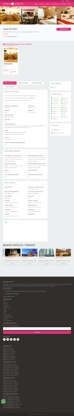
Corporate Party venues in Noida (10, 366)
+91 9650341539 (8, 293)
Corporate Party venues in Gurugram (11, 367)
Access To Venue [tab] (23, 83)
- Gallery (5, 311)
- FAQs (4, 309)
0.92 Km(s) (11, 264)
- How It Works (6, 307)
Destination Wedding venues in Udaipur (11, 398)
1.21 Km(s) (45, 264)
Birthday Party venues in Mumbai (10, 385)
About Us (48, 4)
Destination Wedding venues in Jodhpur (11, 399)
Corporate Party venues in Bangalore (11, 372)
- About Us (5, 303)
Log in (62, 1)
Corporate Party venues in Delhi (10, 364)
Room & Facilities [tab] (37, 83)
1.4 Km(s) (62, 264)
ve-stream (63, 4)
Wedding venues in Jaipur (8, 354)
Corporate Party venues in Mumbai (10, 369)
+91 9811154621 (16, 293)
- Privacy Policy (6, 315)
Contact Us (55, 4)
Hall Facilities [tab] (10, 86)
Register (68, 1)
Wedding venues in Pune (8, 359)
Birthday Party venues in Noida (9, 382)
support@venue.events (10, 296)
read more (57, 285)
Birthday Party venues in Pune (9, 391)
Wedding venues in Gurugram (9, 351)
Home (36, 4)
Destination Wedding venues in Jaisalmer (12, 401)
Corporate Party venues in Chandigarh (11, 374)
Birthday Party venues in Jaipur (10, 386)
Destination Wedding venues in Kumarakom (12, 404)
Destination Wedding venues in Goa (10, 402)
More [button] (69, 4)
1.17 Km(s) (28, 264)
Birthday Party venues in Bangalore (10, 388)
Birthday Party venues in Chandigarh (11, 390)
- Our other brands (7, 320)
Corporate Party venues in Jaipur (10, 370)
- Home (4, 301)
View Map (5, 34)
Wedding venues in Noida (8, 350)
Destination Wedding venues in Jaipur (11, 396)
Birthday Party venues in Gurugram (10, 383)
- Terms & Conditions (8, 317)
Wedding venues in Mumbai (9, 353)
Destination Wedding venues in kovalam (11, 407)
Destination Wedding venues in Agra (10, 406)
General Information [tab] (10, 83)
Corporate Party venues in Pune (10, 375)
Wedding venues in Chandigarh (9, 358)
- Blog (4, 313)
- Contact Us (6, 305)
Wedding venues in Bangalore (9, 356)
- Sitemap (5, 318)
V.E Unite (41, 4)
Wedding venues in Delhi (8, 348)
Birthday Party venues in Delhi (9, 380)
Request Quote (64, 29)
